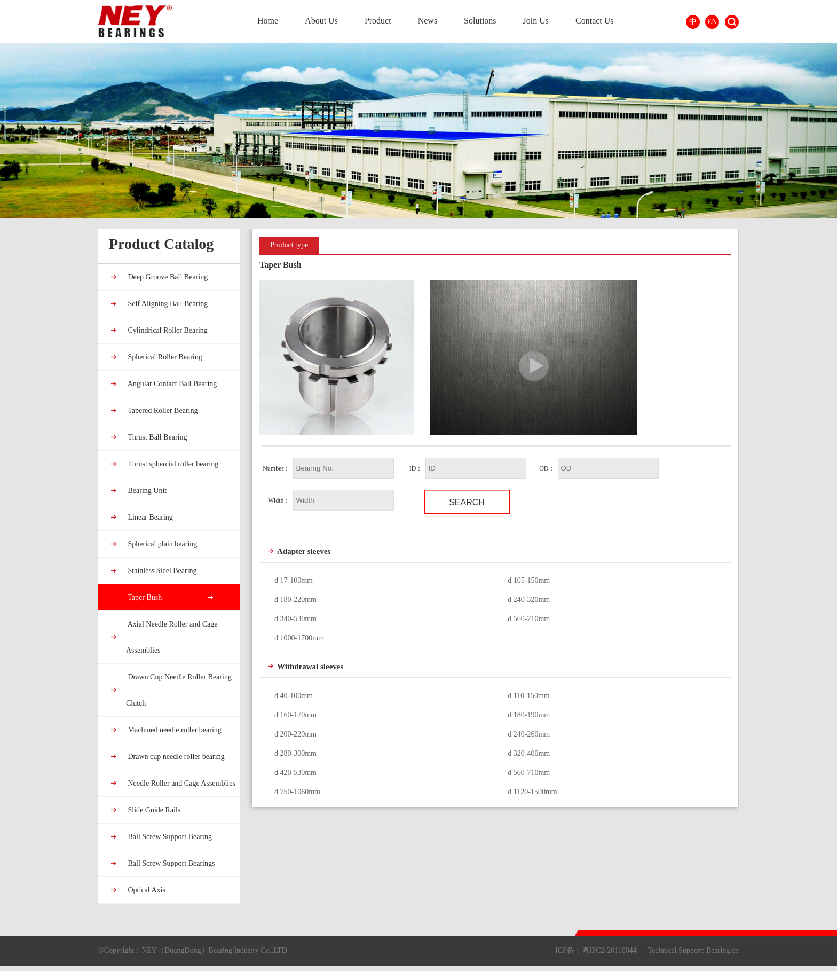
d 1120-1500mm (532, 792)
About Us (321, 20)
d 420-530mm (295, 773)
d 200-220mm (295, 734)
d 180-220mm (295, 600)
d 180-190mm (529, 715)
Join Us (536, 20)
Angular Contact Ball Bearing (171, 384)
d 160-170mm (295, 715)
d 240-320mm (529, 600)
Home (267, 20)
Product (378, 20)
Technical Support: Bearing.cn (693, 950)
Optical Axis (145, 890)
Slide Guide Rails (153, 810)
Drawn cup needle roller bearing (175, 757)
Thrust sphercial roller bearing (172, 464)
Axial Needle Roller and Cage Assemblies (171, 637)
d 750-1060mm (297, 792)
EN (712, 22)
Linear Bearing (149, 517)
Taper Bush (144, 597)
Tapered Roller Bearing (162, 410)
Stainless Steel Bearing (161, 571)
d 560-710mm (529, 619)
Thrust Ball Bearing (156, 437)
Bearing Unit (146, 491)
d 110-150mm (528, 696)
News (427, 20)
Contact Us (594, 20)
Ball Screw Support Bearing (169, 837)
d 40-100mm (293, 696)
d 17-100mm (293, 580)
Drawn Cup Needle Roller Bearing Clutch (179, 690)
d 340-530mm (295, 619)
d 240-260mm (529, 734)
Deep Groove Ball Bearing (167, 277)
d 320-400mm (529, 753)
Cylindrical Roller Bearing (167, 330)
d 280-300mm (295, 753)
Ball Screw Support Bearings (170, 863)
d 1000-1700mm (299, 638)
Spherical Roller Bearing (164, 357)
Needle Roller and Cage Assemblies (180, 783)
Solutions (480, 20)
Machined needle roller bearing (174, 730)
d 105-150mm (529, 580)
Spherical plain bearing (161, 544)
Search (732, 22)
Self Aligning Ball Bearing (167, 304)
